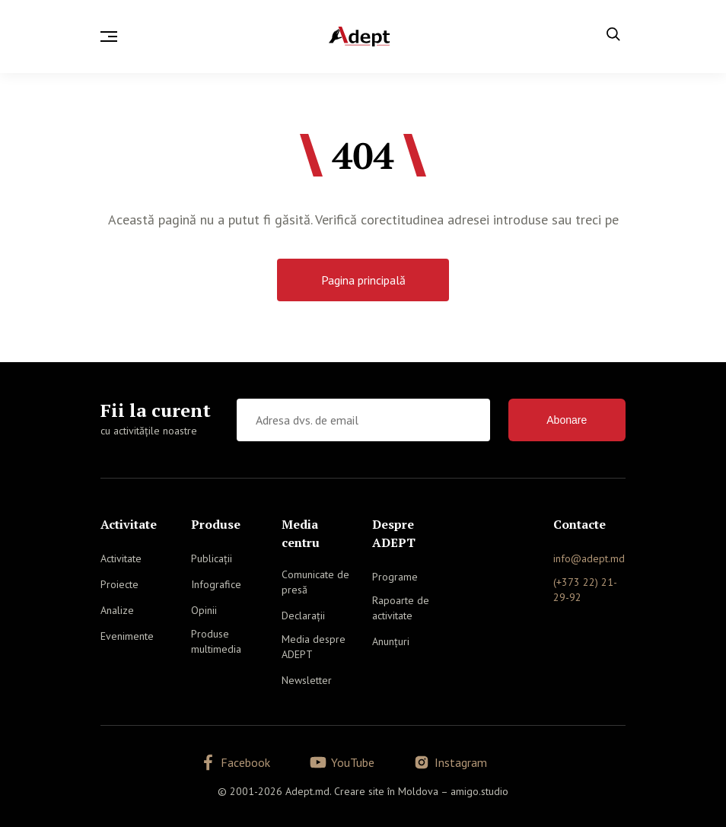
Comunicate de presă (315, 582)
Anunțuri (390, 641)
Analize (117, 610)
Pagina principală (363, 280)
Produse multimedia (216, 641)
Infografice (216, 584)
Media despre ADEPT (313, 646)
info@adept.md (589, 558)
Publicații (211, 558)
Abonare (566, 420)
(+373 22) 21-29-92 (585, 589)
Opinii (204, 610)
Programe (395, 577)
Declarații (303, 615)
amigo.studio (479, 791)
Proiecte (119, 584)
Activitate (121, 558)
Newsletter (307, 680)
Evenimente (127, 636)
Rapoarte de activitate (400, 607)
